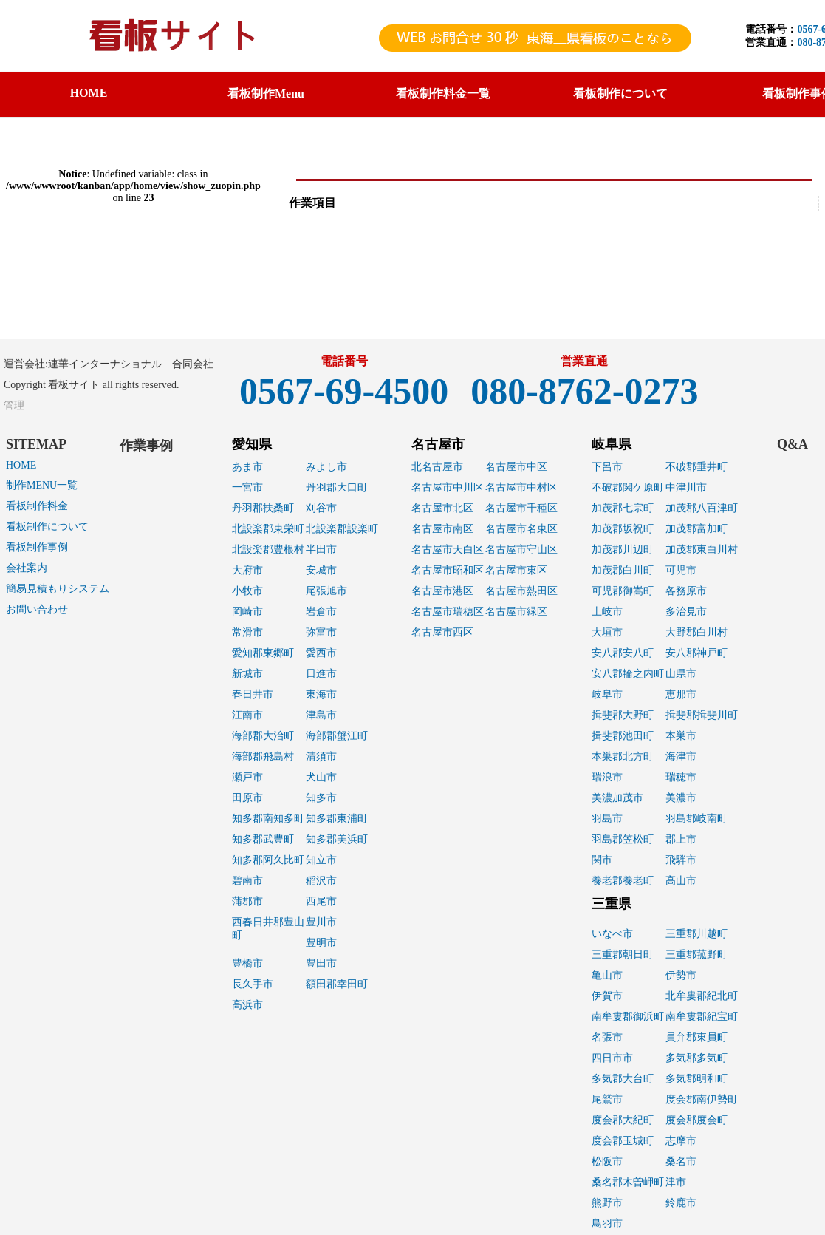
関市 (602, 859)
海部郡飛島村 (263, 756)
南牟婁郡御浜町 (628, 1016)
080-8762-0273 (584, 391)
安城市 (321, 570)
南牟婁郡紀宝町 (701, 1016)
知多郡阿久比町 (268, 859)
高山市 (680, 880)
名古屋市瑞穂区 (447, 611)
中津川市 (686, 487)
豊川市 (321, 922)
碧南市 (247, 880)
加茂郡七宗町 (623, 508)
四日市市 (612, 1058)
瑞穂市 (680, 777)
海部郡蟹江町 (337, 735)
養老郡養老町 (623, 880)
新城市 (247, 673)
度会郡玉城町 (623, 1140)
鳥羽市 (607, 1223)
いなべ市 (612, 933)
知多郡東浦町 (337, 818)
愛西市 (321, 653)
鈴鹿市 (680, 1202)
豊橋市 (247, 963)
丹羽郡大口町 (337, 487)
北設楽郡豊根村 (268, 549)
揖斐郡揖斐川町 (701, 715)
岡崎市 (247, 611)
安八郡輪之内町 (628, 673)
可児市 (680, 570)
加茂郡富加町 (696, 528)
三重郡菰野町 (696, 954)
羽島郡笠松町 (623, 839)
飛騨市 (680, 859)
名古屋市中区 (516, 466)
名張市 (607, 1037)
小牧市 (247, 590)
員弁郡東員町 (696, 1037)
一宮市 (247, 487)
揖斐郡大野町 (623, 715)
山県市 (680, 673)
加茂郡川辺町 (623, 549)
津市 (675, 1182)
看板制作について (47, 526)
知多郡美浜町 (337, 839)
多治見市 (686, 611)
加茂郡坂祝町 (623, 528)
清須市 (321, 756)
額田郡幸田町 (337, 984)
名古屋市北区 (442, 508)
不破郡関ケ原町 (628, 487)
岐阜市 (607, 694)
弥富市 (321, 632)
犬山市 (321, 777)
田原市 (247, 797)
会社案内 (26, 568)
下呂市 (607, 466)
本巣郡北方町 (623, 756)
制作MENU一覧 (42, 485)
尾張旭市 (326, 590)
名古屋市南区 (442, 528)
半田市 (321, 549)
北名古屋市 (437, 466)
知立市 (321, 859)
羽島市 (607, 818)
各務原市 (686, 590)
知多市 (321, 797)
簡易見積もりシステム (57, 588)
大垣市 (607, 632)
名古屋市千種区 (521, 508)
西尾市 (321, 901)
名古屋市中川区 (447, 487)
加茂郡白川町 (623, 570)
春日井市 (252, 694)
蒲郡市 (247, 901)
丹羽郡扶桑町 (263, 508)
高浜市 (247, 1004)
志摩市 (680, 1140)
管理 (14, 405)
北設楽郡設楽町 (342, 528)
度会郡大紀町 (623, 1120)
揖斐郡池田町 (623, 735)
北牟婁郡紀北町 (701, 995)
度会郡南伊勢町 (701, 1099)
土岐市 (607, 611)
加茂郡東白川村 (701, 549)
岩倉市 (321, 611)
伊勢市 (680, 975)
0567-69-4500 (343, 391)
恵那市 (680, 694)
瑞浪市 (607, 777)
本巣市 (680, 735)
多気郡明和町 (696, 1078)
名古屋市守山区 (521, 549)
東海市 (321, 694)
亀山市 (607, 975)
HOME (89, 92)
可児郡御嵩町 (623, 590)
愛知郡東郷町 (263, 653)
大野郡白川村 (696, 632)
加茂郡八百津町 (701, 508)
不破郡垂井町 (696, 466)
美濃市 (680, 797)
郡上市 (680, 839)
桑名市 (680, 1161)
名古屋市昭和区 (447, 570)
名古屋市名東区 (521, 528)
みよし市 (326, 466)
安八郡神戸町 (696, 653)
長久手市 (252, 984)
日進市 (321, 673)
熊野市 (607, 1202)
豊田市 (321, 963)
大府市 (247, 570)
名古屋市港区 (442, 590)
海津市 (680, 756)
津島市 (321, 715)
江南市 (247, 715)
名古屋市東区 (516, 570)
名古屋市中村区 (521, 487)
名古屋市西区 (442, 632)
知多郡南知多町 (268, 818)
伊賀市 (607, 995)
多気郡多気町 (696, 1058)
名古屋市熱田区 (521, 590)
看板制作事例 (37, 547)
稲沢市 (321, 880)
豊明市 (321, 942)
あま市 (247, 466)
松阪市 (607, 1161)
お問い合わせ (37, 609)
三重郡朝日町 (623, 954)
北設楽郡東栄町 (268, 528)
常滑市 (247, 632)
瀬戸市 (247, 777)
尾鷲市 (607, 1099)
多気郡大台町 (623, 1078)
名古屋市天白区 (447, 549)
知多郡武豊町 (263, 839)
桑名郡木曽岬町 (628, 1182)
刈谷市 (321, 508)
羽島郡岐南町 (696, 818)
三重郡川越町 (696, 933)
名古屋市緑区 (516, 611)
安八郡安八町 (623, 653)
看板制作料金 (37, 505)
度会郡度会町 (696, 1120)
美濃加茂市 (617, 797)
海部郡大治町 (263, 735)
